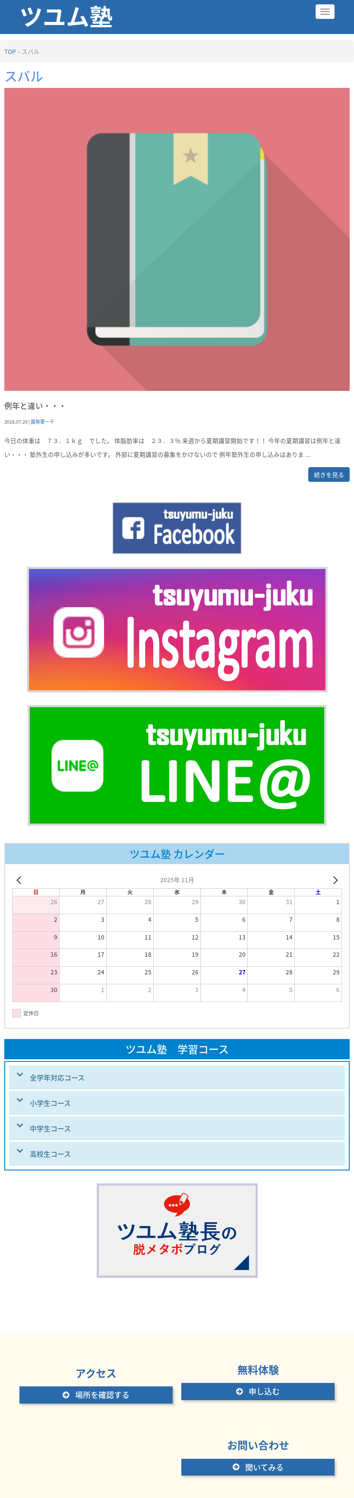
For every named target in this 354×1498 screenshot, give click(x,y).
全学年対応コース (57, 1077)
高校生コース (50, 1153)
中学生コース (50, 1128)
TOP (10, 51)
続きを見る (329, 474)
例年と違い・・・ (35, 406)
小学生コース (50, 1103)
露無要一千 (42, 421)
